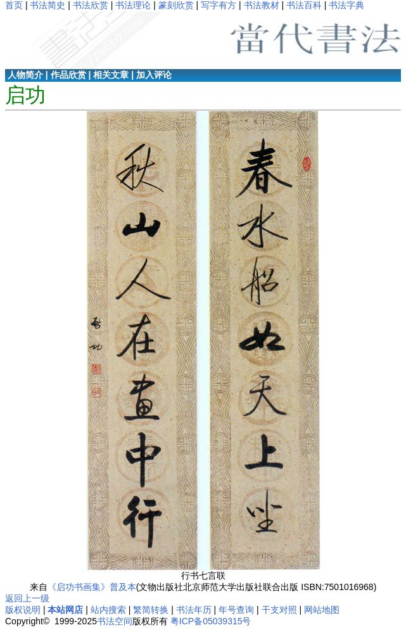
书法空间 (114, 621)
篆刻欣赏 (176, 5)
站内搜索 (108, 610)
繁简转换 (150, 610)
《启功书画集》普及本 (92, 587)
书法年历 (194, 610)
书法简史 (47, 5)
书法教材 (261, 5)
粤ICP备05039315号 (210, 621)
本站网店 (65, 610)
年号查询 (236, 610)
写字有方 (218, 5)
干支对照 (279, 610)
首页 (14, 5)
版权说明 (23, 610)
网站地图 (321, 610)
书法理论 (133, 5)
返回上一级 (27, 598)
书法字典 (346, 5)
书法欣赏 (90, 5)
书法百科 (304, 5)
